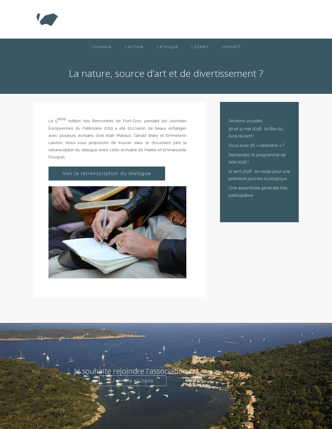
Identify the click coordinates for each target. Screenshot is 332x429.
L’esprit (265, 19)
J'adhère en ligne (133, 380)
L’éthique (240, 19)
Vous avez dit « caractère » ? (256, 145)
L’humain (189, 19)
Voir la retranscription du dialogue (107, 173)
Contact (289, 19)
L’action (214, 19)
